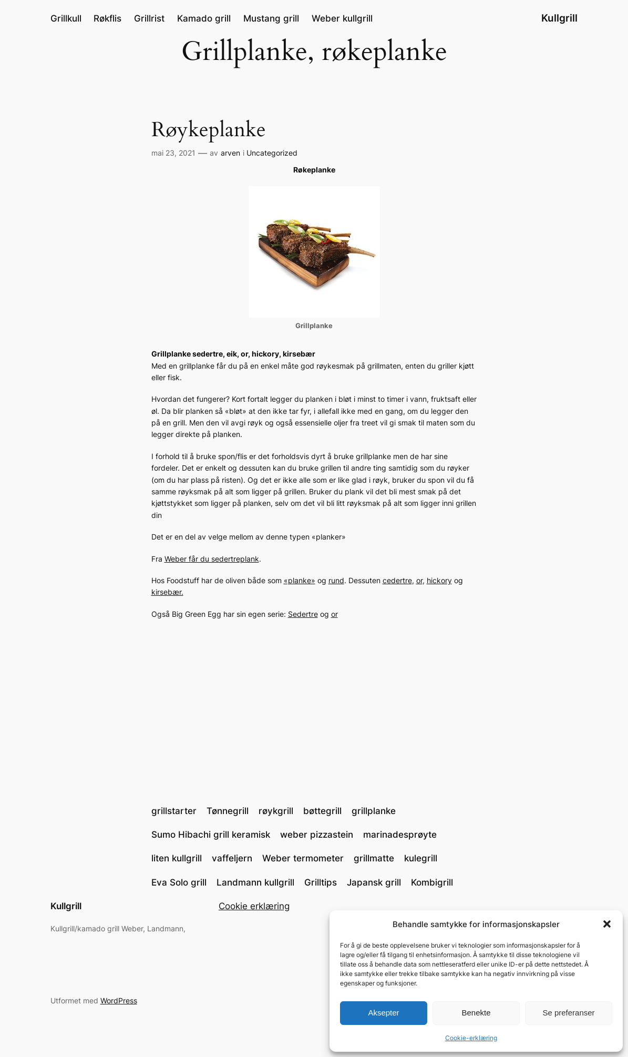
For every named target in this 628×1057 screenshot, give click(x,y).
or (419, 580)
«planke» (299, 580)
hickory (439, 580)
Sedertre (303, 613)
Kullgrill (559, 18)
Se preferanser (568, 1012)
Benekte (475, 1012)
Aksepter (383, 1012)
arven (230, 152)
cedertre (397, 580)
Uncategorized (271, 152)
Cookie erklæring (254, 906)
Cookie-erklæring (471, 1038)
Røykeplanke (208, 130)
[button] (607, 924)
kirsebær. (167, 591)
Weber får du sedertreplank (211, 558)
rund (336, 580)
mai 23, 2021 (173, 152)
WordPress (118, 1000)
